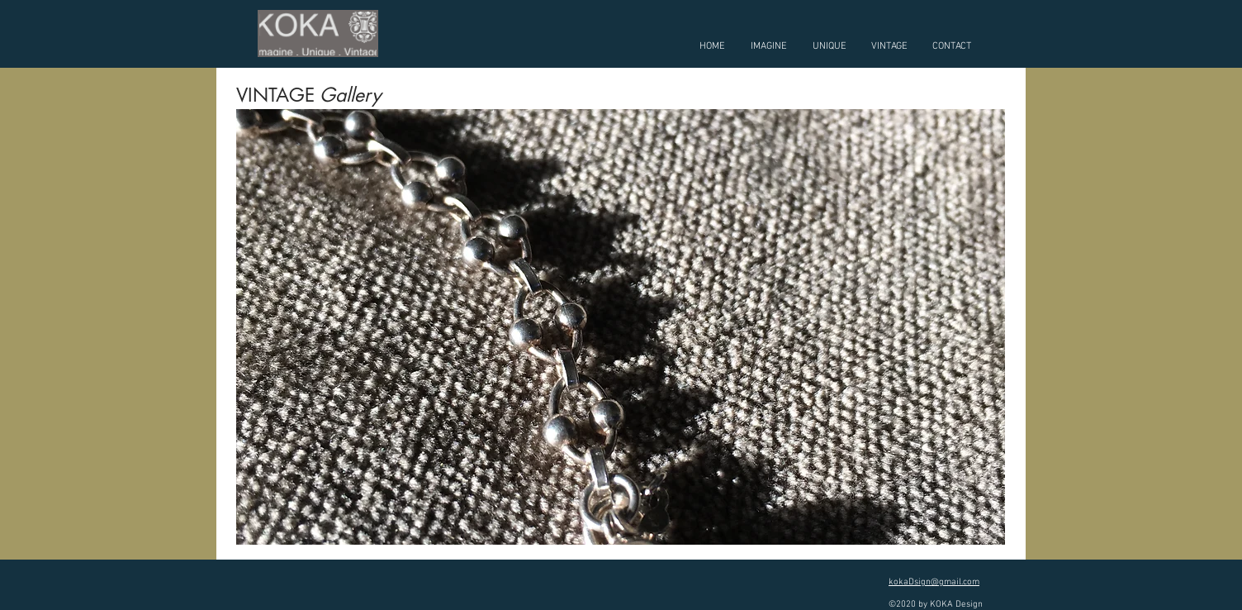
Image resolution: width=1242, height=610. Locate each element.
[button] (620, 327)
